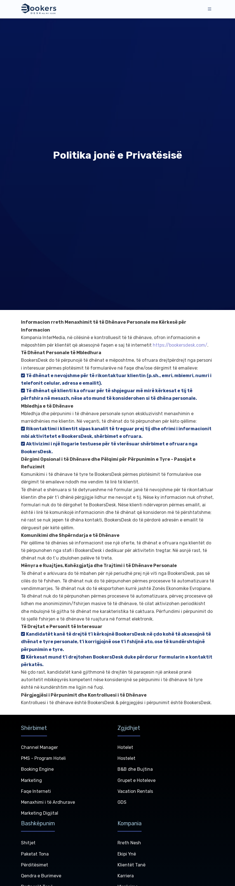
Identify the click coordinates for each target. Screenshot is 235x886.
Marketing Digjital (39, 813)
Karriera (126, 875)
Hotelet (125, 747)
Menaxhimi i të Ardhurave (48, 802)
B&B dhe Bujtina (135, 769)
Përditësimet (34, 865)
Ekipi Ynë (127, 854)
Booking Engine (37, 769)
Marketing (31, 780)
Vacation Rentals (135, 791)
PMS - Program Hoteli (43, 758)
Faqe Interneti (36, 791)
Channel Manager (39, 747)
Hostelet (126, 758)
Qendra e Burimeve (41, 875)
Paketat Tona (35, 854)
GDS (122, 802)
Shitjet (28, 842)
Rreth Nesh (129, 842)
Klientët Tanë (131, 865)
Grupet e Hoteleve (137, 780)
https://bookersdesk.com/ (180, 345)
